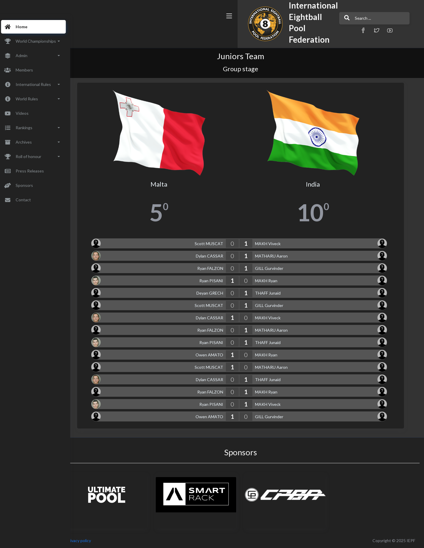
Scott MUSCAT (217, 243)
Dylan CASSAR (217, 255)
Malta (167, 184)
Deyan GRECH (217, 292)
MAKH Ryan (274, 280)
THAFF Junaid (276, 292)
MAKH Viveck (276, 243)
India (321, 184)
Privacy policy (94, 540)
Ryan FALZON (218, 268)
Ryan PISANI (219, 280)
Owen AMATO (217, 354)
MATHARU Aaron (279, 255)
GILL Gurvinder (277, 268)
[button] (281, 30)
